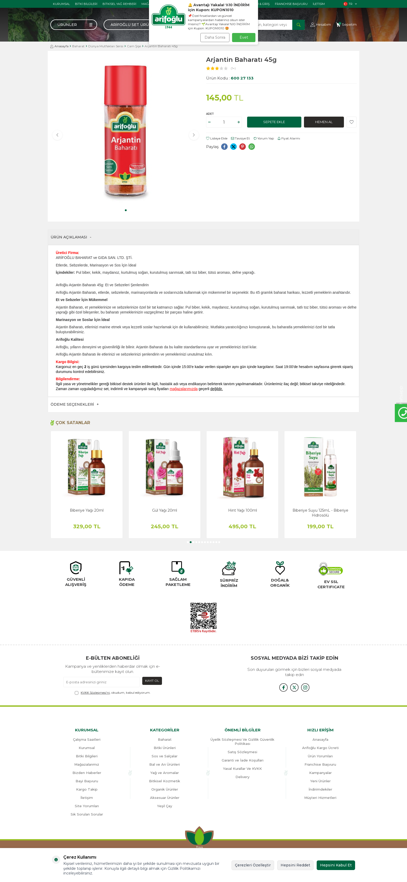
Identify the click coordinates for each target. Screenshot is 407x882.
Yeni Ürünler (320, 781)
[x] (294, 687)
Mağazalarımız (86, 764)
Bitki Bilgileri (86, 4)
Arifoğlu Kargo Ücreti (320, 748)
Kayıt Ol (152, 681)
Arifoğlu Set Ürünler (135, 24)
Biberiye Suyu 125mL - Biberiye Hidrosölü (320, 512)
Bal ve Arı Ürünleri (164, 764)
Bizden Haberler (86, 773)
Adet (210, 114)
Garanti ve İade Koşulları (242, 760)
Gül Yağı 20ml (164, 510)
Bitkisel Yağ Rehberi (119, 4)
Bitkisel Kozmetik (164, 781)
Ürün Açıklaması (71, 237)
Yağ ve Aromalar (164, 773)
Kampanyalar (320, 773)
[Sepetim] (346, 24)
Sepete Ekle (274, 122)
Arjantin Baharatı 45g (161, 46)
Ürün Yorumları (320, 756)
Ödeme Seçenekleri (75, 404)
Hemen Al (323, 122)
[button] (126, 210)
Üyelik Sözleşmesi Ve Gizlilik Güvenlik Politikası (242, 741)
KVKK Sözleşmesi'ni (95, 692)
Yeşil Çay (164, 806)
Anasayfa (59, 46)
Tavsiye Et (240, 138)
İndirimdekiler (320, 789)
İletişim (86, 798)
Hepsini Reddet (295, 865)
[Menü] (73, 24)
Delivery (242, 777)
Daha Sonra (215, 37)
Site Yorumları (87, 806)
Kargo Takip (87, 789)
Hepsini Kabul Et (336, 865)
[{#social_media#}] (281, 687)
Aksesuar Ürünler (164, 798)
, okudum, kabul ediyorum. (113, 693)
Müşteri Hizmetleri (320, 798)
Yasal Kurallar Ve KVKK (242, 768)
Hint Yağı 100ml (242, 510)
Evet (244, 37)
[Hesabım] (320, 24)
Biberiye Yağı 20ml (87, 510)
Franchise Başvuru (291, 4)
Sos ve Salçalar (165, 756)
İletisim (319, 4)
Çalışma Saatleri (86, 739)
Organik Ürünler (164, 789)
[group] (125, 131)
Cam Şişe (134, 46)
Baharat (78, 46)
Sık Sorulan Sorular (87, 814)
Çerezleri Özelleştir (253, 865)
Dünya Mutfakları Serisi (105, 46)
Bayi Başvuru (87, 781)
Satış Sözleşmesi (242, 752)
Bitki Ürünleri (165, 748)
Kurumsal (61, 4)
